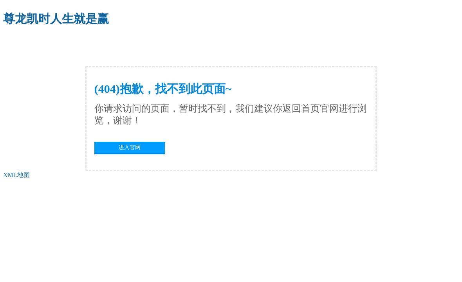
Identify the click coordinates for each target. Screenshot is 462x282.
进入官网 (130, 147)
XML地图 (16, 175)
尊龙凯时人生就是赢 (56, 18)
